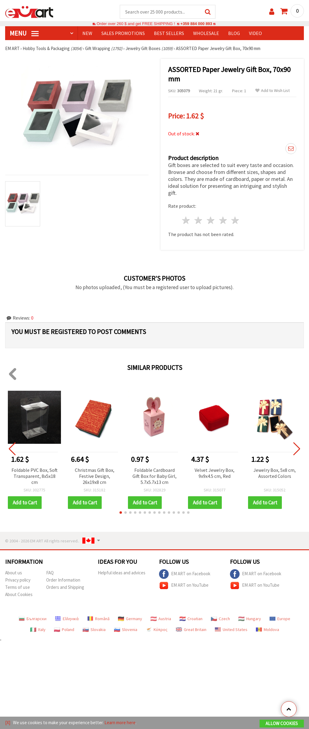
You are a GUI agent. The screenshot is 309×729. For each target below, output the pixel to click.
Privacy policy (17, 580)
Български (32, 619)
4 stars (223, 220)
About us (13, 573)
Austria (161, 619)
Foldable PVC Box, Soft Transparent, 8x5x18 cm (34, 476)
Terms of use (17, 587)
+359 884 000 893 (196, 24)
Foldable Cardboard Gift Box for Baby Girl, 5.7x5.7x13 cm (154, 476)
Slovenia (125, 630)
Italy (38, 630)
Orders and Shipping (65, 587)
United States (231, 630)
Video (255, 33)
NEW (87, 33)
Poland (64, 630)
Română (98, 619)
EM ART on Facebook (184, 574)
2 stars (199, 220)
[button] (120, 513)
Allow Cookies (282, 723)
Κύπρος (156, 630)
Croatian (191, 619)
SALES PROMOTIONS (123, 33)
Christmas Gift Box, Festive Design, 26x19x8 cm (94, 476)
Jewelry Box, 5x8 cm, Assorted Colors (274, 473)
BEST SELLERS (169, 33)
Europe (279, 619)
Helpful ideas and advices (121, 573)
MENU (24, 33)
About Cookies (19, 595)
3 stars (211, 220)
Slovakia (94, 630)
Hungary (249, 619)
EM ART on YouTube (184, 586)
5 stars (235, 220)
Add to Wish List (272, 91)
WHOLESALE (206, 33)
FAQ (50, 573)
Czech (220, 619)
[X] (7, 722)
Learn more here (119, 722)
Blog (234, 33)
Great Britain (191, 630)
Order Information (63, 580)
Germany (130, 619)
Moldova (267, 630)
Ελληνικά (67, 619)
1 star (186, 220)
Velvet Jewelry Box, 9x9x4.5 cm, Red (214, 473)
